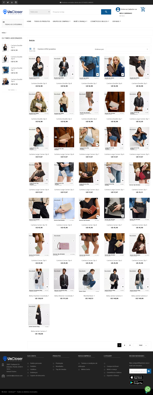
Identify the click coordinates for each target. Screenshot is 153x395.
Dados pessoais (36, 377)
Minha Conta (85, 379)
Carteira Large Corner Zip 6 (114, 175)
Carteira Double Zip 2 (89, 139)
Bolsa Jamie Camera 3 (114, 317)
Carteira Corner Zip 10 (39, 246)
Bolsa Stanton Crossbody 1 (39, 317)
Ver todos (12, 90)
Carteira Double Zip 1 (114, 139)
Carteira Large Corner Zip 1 (139, 139)
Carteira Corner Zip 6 (139, 246)
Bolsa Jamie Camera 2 (139, 317)
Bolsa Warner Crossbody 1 (64, 317)
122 (140, 345)
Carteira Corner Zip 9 (64, 246)
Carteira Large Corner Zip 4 (39, 210)
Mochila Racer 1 (89, 317)
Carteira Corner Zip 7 (114, 246)
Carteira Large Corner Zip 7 (89, 175)
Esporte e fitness (113, 375)
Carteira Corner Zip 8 (89, 246)
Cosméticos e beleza (114, 372)
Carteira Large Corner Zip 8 (64, 175)
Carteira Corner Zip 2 (114, 281)
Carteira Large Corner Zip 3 (64, 210)
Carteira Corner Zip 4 (64, 281)
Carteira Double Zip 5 (139, 83)
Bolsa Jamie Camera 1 (39, 352)
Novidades (59, 376)
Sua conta (31, 370)
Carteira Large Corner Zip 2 (89, 210)
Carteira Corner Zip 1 (139, 210)
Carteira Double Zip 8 (64, 83)
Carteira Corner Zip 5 (39, 281)
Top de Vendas (61, 379)
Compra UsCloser (113, 366)
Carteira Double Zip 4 (39, 139)
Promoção (59, 373)
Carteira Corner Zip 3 (89, 281)
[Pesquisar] (75, 11)
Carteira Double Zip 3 (64, 139)
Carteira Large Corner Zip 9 (39, 175)
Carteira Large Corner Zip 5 (139, 175)
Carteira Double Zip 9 (39, 83)
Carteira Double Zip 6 (114, 83)
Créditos (33, 383)
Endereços (34, 386)
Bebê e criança (112, 369)
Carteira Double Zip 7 (89, 83)
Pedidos (33, 380)
